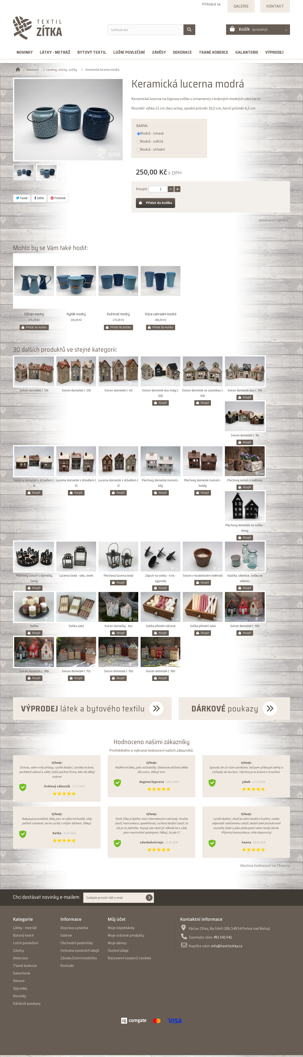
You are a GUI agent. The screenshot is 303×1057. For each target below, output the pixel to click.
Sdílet (39, 198)
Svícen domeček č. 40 (118, 392)
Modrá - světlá (151, 141)
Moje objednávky (121, 929)
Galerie (66, 937)
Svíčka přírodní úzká (203, 627)
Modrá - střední (152, 149)
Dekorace (182, 52)
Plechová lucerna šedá (118, 577)
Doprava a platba (74, 929)
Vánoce (19, 982)
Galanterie (246, 52)
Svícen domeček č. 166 (160, 673)
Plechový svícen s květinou (245, 482)
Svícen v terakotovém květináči (203, 577)
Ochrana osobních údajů (79, 952)
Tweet (21, 198)
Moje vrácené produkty (126, 937)
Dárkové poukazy (26, 1005)
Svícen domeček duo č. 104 (244, 392)
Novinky (25, 52)
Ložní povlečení (129, 52)
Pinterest (58, 198)
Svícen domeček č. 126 (76, 392)
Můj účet (117, 921)
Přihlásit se (211, 4)
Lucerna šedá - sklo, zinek (76, 577)
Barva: (142, 126)
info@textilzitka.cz (226, 947)
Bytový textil (91, 52)
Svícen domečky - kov (118, 627)
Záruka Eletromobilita (78, 959)
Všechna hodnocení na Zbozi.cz (265, 867)
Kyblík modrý (76, 316)
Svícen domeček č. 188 (34, 673)
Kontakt (67, 967)
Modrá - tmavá (152, 133)
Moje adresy (117, 944)
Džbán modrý (34, 316)
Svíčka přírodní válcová (160, 627)
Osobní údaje (118, 952)
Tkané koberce (213, 52)
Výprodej (274, 52)
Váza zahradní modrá (160, 316)
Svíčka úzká (76, 627)
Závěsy (159, 52)
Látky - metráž (55, 52)
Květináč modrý (118, 316)
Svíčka (34, 627)
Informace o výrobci (273, 222)
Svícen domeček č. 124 (34, 392)
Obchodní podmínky (76, 944)
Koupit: (142, 188)
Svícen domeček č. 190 (244, 627)
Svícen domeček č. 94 (245, 437)
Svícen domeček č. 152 (76, 673)
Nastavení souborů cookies (129, 959)
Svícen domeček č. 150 (118, 673)
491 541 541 (223, 939)
